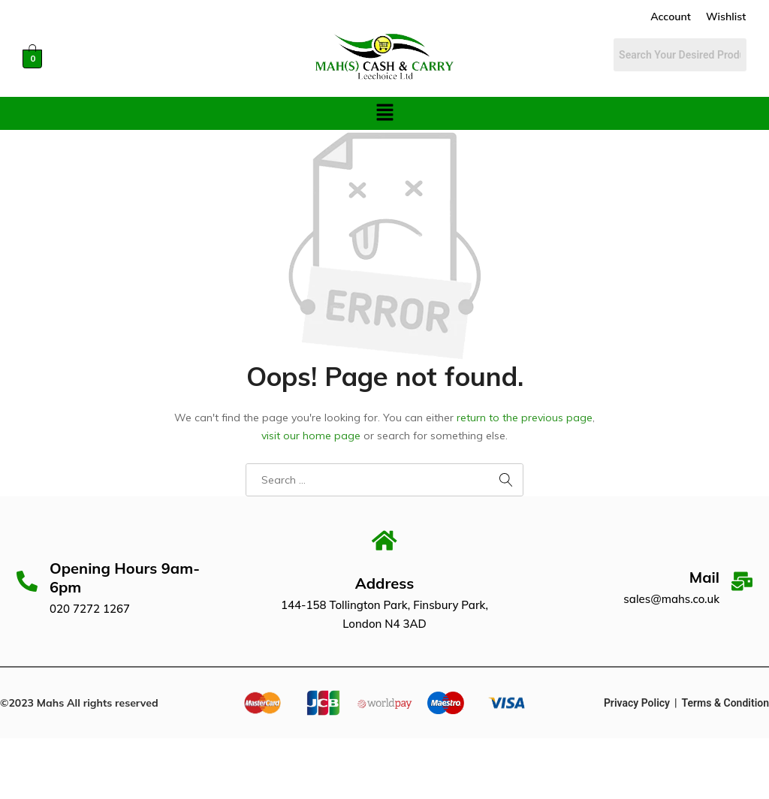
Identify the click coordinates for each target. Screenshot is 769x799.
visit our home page (310, 435)
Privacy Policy (637, 704)
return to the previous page (525, 417)
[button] (384, 113)
